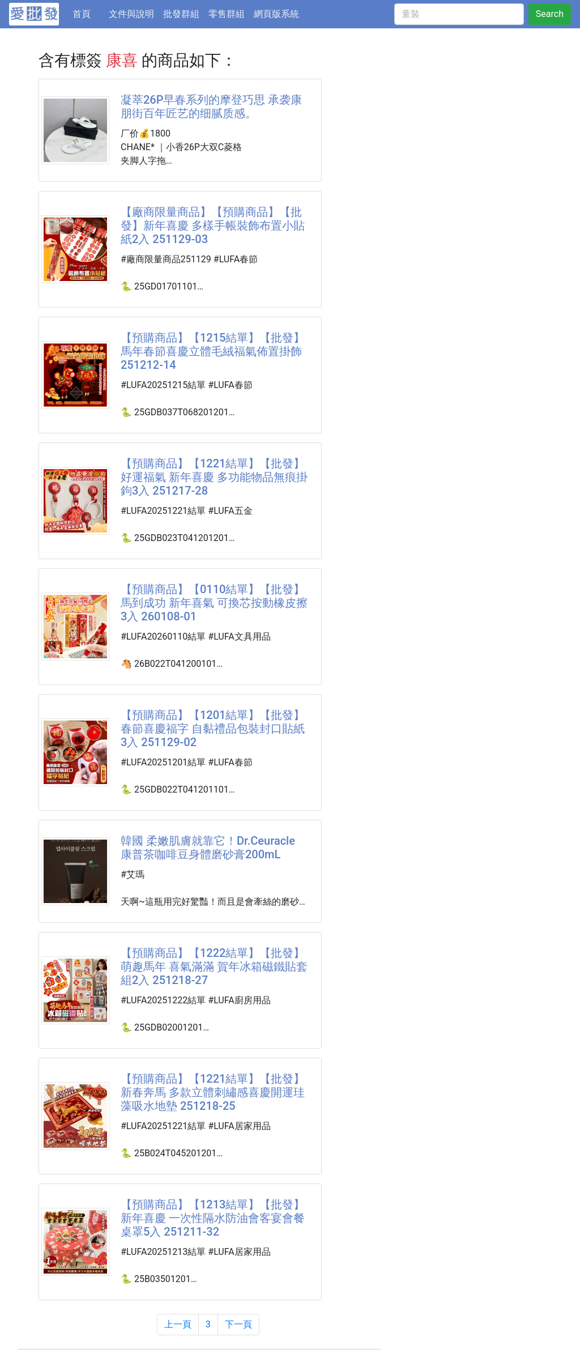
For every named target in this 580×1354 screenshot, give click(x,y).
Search (550, 13)
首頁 (88, 13)
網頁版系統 (276, 13)
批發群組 (181, 13)
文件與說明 (131, 13)
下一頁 (238, 1324)
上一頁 (177, 1324)
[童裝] (459, 14)
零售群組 (226, 13)
